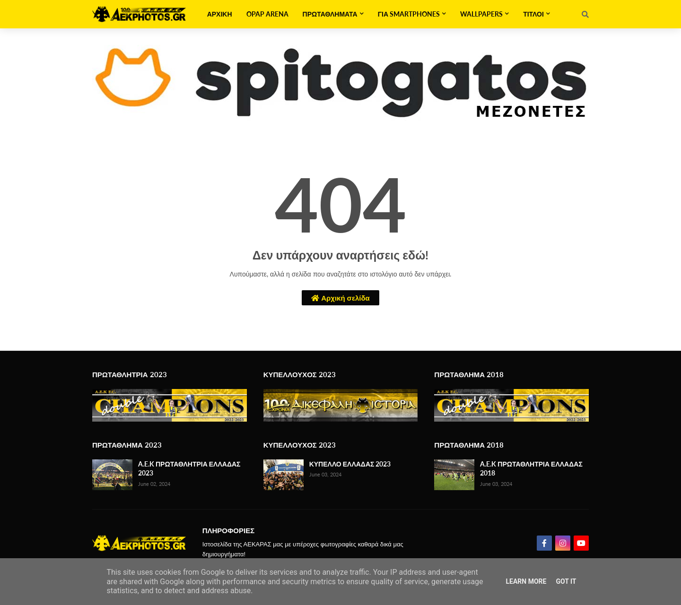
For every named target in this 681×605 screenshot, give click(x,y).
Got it (566, 581)
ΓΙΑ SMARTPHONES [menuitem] (409, 14)
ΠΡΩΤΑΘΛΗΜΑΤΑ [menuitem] (330, 14)
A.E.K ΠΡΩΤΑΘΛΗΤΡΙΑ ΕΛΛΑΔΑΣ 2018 (531, 468)
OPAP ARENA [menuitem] (267, 14)
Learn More (526, 581)
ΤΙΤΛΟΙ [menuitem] (533, 14)
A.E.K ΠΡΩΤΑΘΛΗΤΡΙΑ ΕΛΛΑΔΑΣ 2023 (189, 468)
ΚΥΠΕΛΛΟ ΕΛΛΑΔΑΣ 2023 (350, 464)
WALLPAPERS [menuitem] (481, 14)
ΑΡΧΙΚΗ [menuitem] (219, 14)
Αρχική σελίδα (340, 298)
